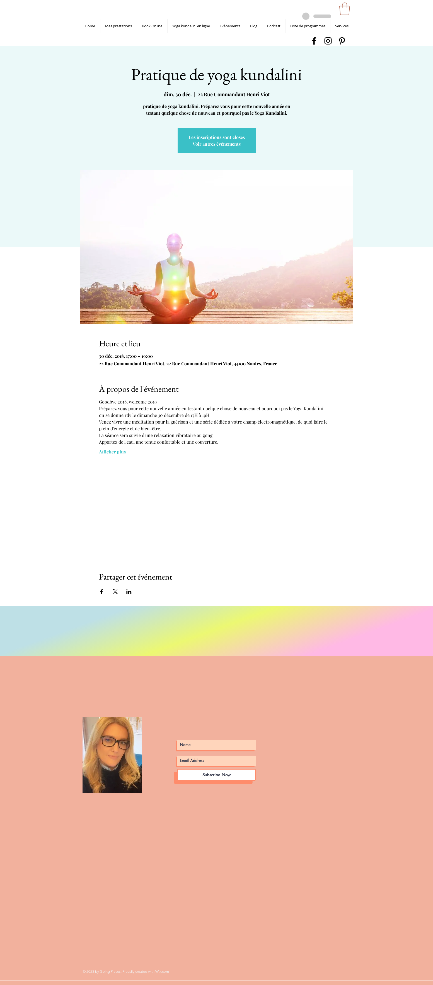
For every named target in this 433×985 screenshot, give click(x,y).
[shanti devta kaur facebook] (314, 41)
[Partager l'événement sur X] (115, 591)
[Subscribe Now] (216, 775)
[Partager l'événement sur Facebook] (101, 591)
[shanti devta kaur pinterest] (342, 41)
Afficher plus (112, 452)
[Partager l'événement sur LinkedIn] (129, 591)
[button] (344, 9)
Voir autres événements (217, 144)
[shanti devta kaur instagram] (328, 41)
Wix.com (162, 971)
